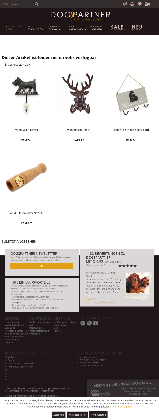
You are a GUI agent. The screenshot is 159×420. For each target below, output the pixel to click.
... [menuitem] (8, 369)
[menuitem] (21, 4)
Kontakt (57, 330)
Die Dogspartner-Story (64, 321)
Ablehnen (58, 414)
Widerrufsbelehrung (39, 330)
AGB (31, 324)
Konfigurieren (98, 414)
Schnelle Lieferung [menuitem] (112, 357)
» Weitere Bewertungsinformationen (100, 300)
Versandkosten (58, 388)
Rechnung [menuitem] (20, 366)
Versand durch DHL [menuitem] (112, 362)
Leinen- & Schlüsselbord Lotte (131, 130)
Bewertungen (60, 324)
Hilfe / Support (12, 321)
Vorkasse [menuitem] (12, 356)
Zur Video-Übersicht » (138, 394)
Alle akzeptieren (77, 414)
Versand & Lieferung (14, 324)
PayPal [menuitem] (11, 360)
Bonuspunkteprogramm (17, 333)
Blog (56, 327)
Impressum (34, 333)
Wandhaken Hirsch (78, 130)
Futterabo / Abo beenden (12, 341)
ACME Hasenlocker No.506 (26, 213)
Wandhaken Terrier (26, 130)
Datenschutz (35, 327)
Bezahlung (10, 327)
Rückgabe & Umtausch (16, 330)
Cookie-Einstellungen (39, 321)
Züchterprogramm (14, 336)
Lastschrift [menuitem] (21, 363)
